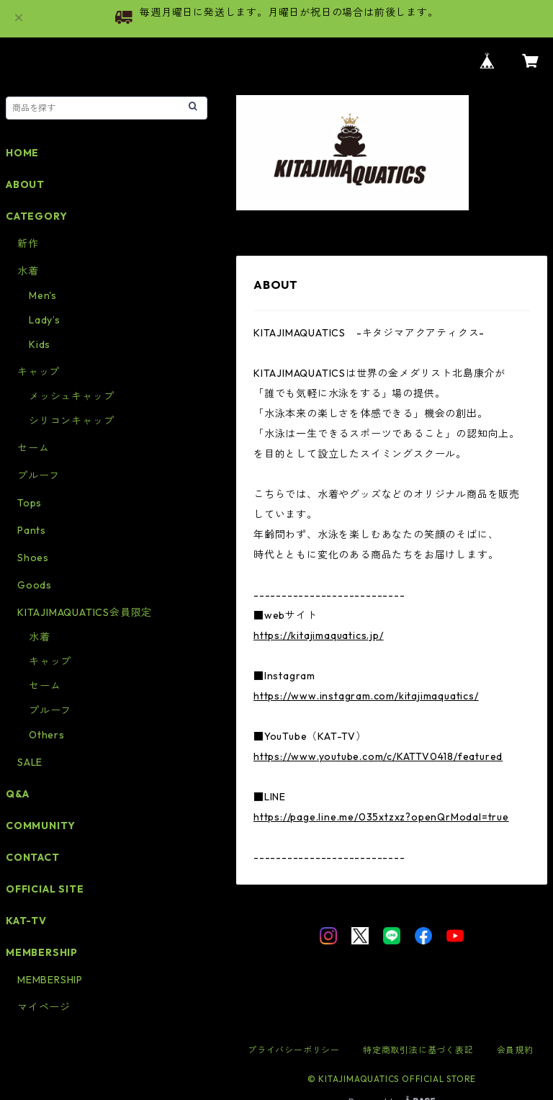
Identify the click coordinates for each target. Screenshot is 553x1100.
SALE (29, 762)
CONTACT (33, 857)
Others (47, 734)
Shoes (33, 557)
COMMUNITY (41, 825)
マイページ (44, 1007)
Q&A (17, 793)
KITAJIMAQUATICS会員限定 (84, 612)
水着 (28, 270)
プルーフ (38, 475)
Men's (43, 295)
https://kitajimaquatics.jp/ (318, 635)
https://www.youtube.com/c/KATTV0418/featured (378, 756)
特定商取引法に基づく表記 (418, 1050)
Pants (31, 530)
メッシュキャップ (71, 396)
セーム (33, 448)
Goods (34, 584)
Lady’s (44, 319)
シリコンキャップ (71, 420)
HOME (22, 152)
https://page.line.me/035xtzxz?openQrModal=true (381, 816)
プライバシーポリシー (294, 1050)
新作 (28, 243)
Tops (29, 502)
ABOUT (25, 184)
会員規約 (515, 1050)
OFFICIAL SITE (45, 888)
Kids (39, 344)
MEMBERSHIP (50, 979)
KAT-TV (26, 920)
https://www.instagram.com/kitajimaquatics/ (366, 695)
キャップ (38, 371)
